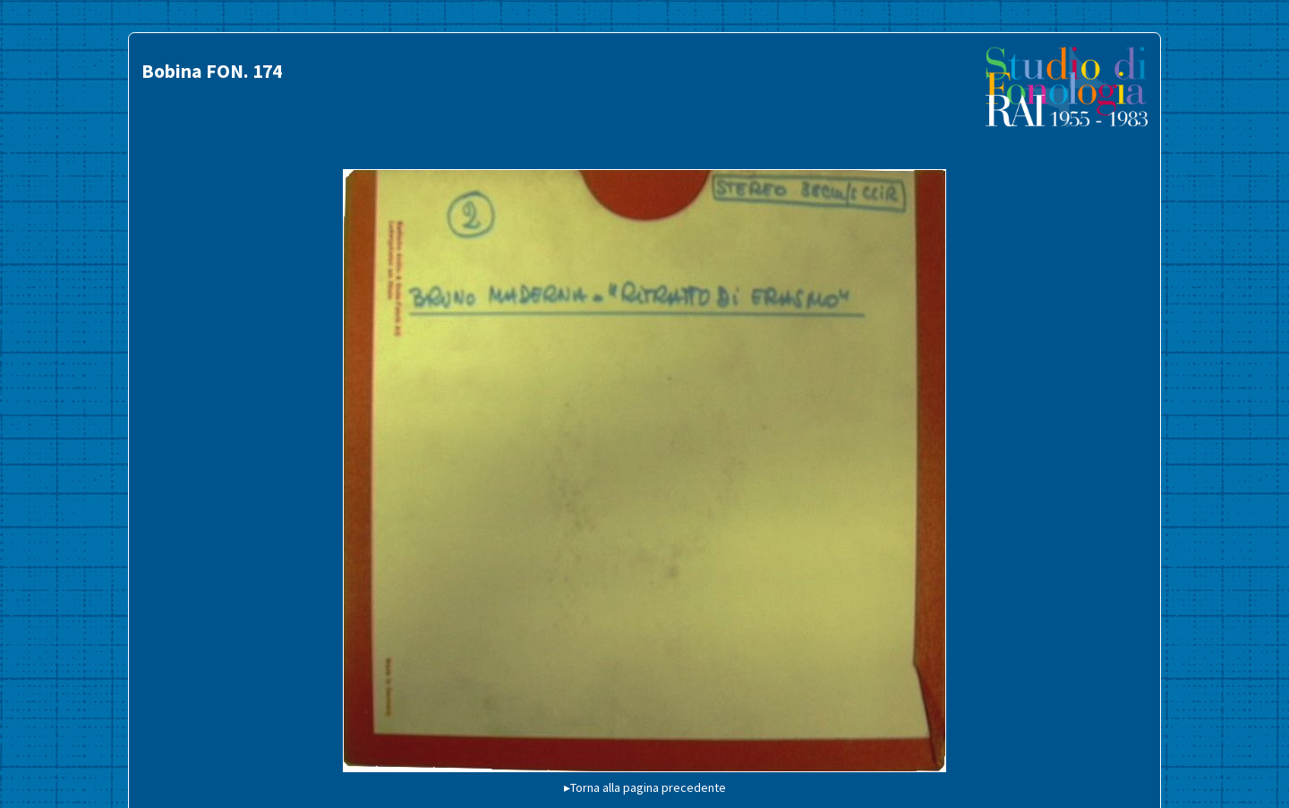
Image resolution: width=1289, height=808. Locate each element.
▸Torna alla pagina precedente (645, 787)
